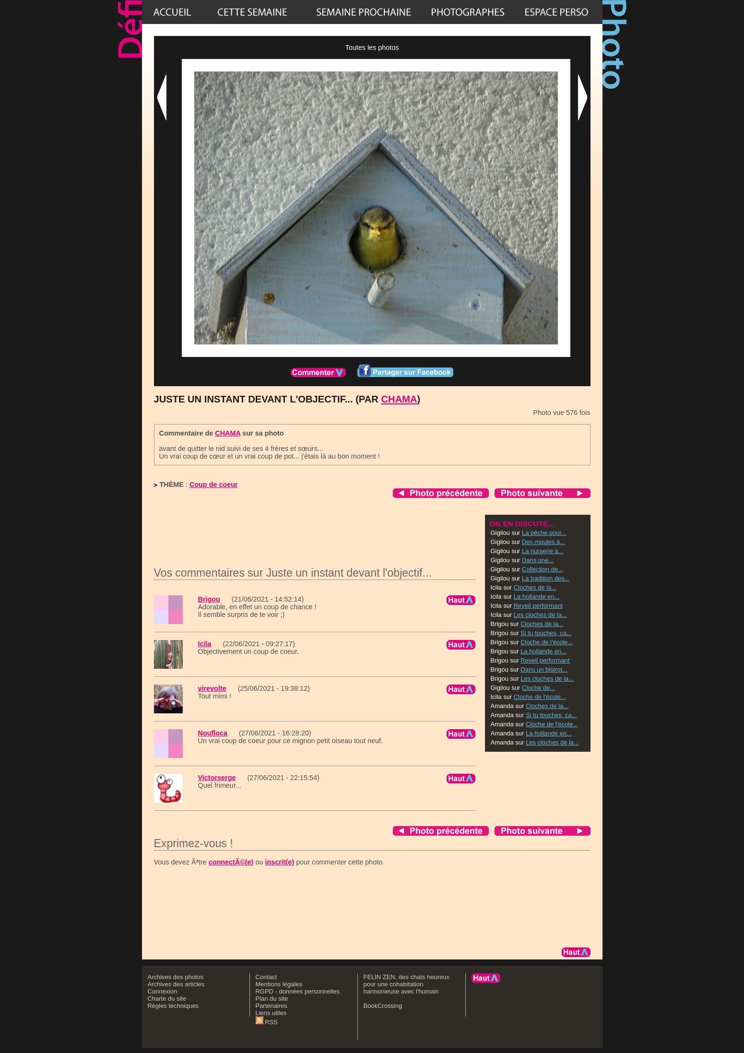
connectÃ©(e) (231, 862)
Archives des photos (176, 977)
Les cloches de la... (540, 614)
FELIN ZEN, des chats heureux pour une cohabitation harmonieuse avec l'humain (406, 984)
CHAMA (399, 399)
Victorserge (217, 777)
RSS (267, 1022)
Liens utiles (271, 1013)
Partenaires (271, 1005)
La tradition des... (545, 578)
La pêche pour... (544, 532)
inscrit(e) (279, 862)
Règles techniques (173, 1005)
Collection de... (542, 569)
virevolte (212, 688)
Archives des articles (176, 984)
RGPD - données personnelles (298, 991)
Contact (266, 977)
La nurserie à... (542, 551)
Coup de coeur (213, 484)
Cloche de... (538, 687)
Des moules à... (543, 541)
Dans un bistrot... (543, 669)
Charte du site (167, 998)
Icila (205, 644)
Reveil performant (538, 605)
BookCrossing (383, 1005)
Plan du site (272, 998)
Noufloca (213, 733)
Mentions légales (279, 984)
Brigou (209, 599)
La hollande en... (537, 596)
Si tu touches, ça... (546, 633)
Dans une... (538, 560)
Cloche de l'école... (546, 642)
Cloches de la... (535, 587)
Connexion (162, 991)
